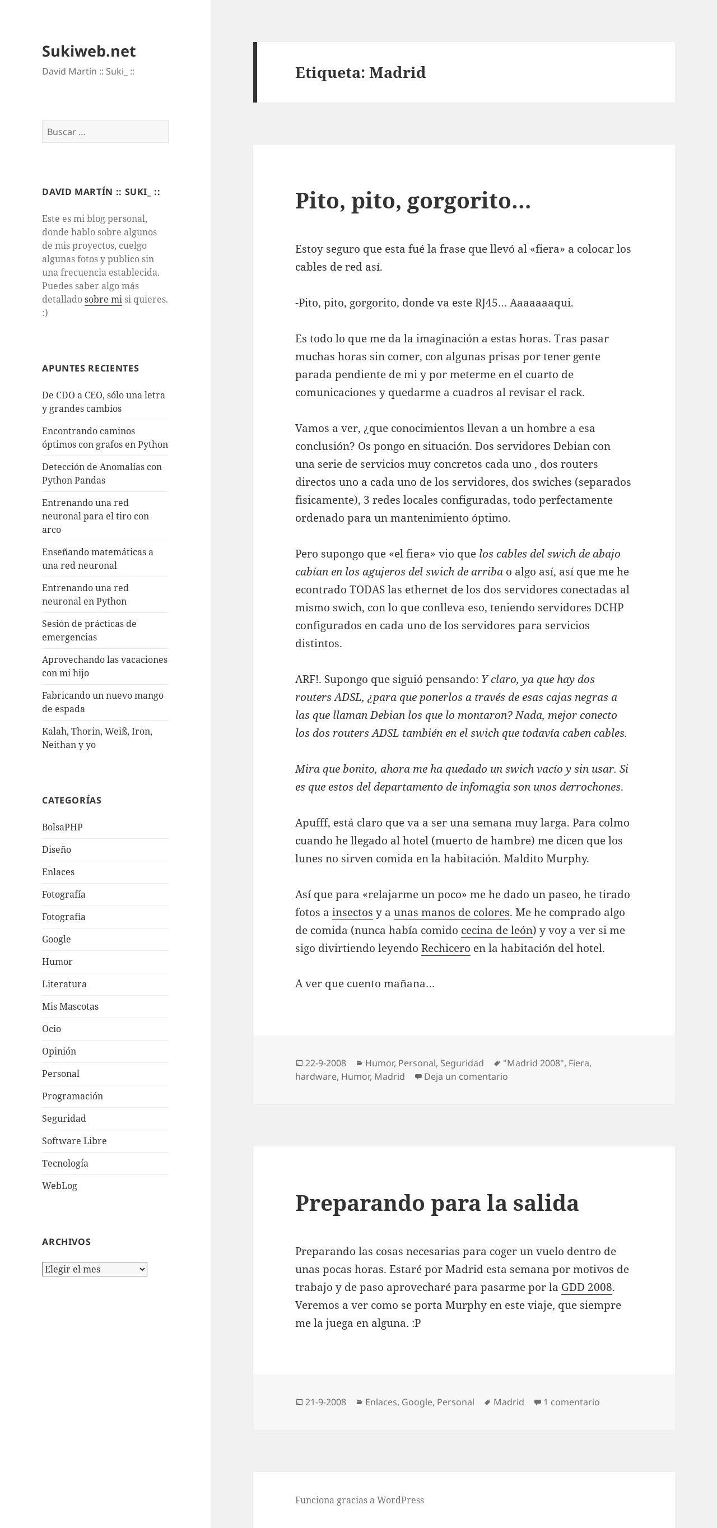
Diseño (56, 849)
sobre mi (103, 299)
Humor (57, 961)
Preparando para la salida (437, 1202)
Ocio (51, 1029)
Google (56, 939)
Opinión (59, 1051)
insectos (352, 912)
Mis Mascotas (70, 1006)
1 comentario (571, 1402)
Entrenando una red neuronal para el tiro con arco (95, 516)
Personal (61, 1073)
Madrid (389, 1076)
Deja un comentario (466, 1076)
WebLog (59, 1185)
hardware (316, 1076)
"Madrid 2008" (533, 1063)
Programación (72, 1096)
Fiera (579, 1063)
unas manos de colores (452, 912)
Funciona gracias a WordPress (359, 1500)
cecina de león (497, 930)
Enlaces (58, 872)
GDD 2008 (586, 1287)
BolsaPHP (62, 827)
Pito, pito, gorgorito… (413, 200)
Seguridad (64, 1118)
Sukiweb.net (89, 50)
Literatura (64, 984)
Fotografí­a (64, 894)
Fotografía (64, 917)
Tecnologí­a (65, 1163)
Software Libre (74, 1141)
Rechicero (446, 948)
